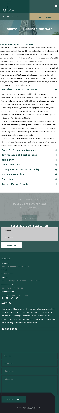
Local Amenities (11, 164)
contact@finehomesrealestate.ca (15, 266)
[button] (29, 89)
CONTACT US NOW (44, 17)
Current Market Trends (15, 184)
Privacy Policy (29, 409)
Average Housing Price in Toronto (15, 295)
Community (8, 159)
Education (7, 179)
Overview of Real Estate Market (20, 89)
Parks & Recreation (13, 174)
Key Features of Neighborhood (19, 155)
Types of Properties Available (19, 150)
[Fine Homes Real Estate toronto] (29, 343)
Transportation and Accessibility (20, 169)
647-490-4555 (7, 274)
